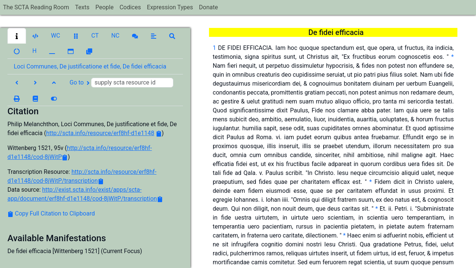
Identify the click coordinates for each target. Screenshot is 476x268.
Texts (82, 7)
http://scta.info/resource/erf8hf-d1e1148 (100, 133)
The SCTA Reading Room (36, 7)
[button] (16, 36)
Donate (208, 7)
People (104, 7)
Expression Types (170, 7)
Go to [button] (121, 82)
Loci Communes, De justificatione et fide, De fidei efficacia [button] (90, 66)
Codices (130, 7)
